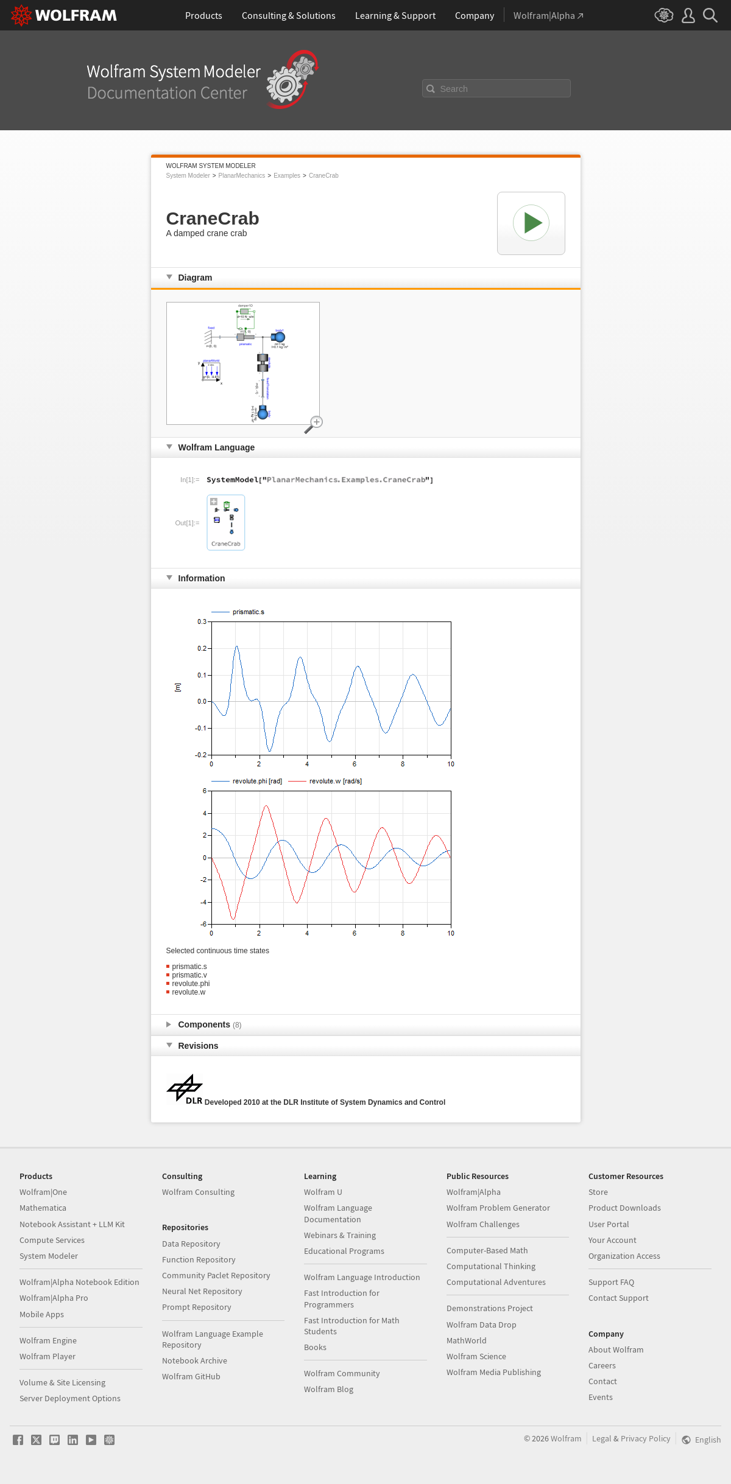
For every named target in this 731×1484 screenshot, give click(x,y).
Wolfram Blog (328, 1389)
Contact (602, 1381)
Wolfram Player (47, 1356)
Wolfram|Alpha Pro (53, 1297)
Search (454, 89)
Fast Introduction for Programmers (342, 1298)
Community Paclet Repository (216, 1275)
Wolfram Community (342, 1373)
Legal (602, 1438)
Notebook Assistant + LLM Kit (72, 1224)
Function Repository (199, 1259)
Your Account (612, 1239)
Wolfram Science (476, 1356)
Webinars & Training (340, 1235)
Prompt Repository (196, 1306)
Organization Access (624, 1255)
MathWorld (467, 1340)
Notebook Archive (194, 1360)
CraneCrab (324, 175)
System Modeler (188, 175)
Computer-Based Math (487, 1250)
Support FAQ (611, 1281)
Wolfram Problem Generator (498, 1207)
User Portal (608, 1224)
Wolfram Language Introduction (362, 1277)
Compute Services (52, 1239)
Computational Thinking (491, 1266)
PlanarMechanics (242, 175)
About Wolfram (616, 1349)
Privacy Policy (646, 1438)
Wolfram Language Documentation (338, 1213)
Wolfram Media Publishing (494, 1372)
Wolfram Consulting (198, 1191)
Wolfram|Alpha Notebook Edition (79, 1281)
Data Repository (191, 1243)
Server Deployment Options (70, 1398)
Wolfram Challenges (483, 1224)
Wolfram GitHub (191, 1376)
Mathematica (42, 1207)
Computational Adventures (496, 1281)
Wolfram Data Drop (482, 1324)
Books (315, 1347)
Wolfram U (323, 1191)
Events (600, 1396)
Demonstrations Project (490, 1308)
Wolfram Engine (48, 1340)
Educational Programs (344, 1250)
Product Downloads (624, 1207)
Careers (602, 1365)
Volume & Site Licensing (62, 1382)
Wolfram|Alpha (474, 1191)
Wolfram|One (43, 1191)
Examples (287, 175)
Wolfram (566, 1438)
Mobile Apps (41, 1314)
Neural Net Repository (202, 1291)
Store (598, 1191)
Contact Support (618, 1297)
